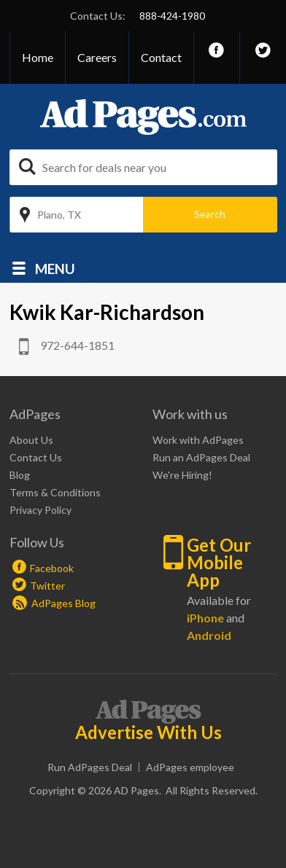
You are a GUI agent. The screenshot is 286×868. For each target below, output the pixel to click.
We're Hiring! (182, 475)
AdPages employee (190, 767)
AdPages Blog (54, 603)
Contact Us (35, 457)
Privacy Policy (40, 510)
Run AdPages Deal (89, 767)
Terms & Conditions (55, 492)
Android (209, 635)
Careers (97, 57)
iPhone (205, 618)
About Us (31, 440)
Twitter (47, 585)
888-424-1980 (172, 15)
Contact (161, 57)
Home (37, 57)
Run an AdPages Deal (201, 457)
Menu (55, 267)
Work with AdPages (198, 440)
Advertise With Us (148, 732)
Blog (19, 475)
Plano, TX (59, 214)
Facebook (52, 568)
